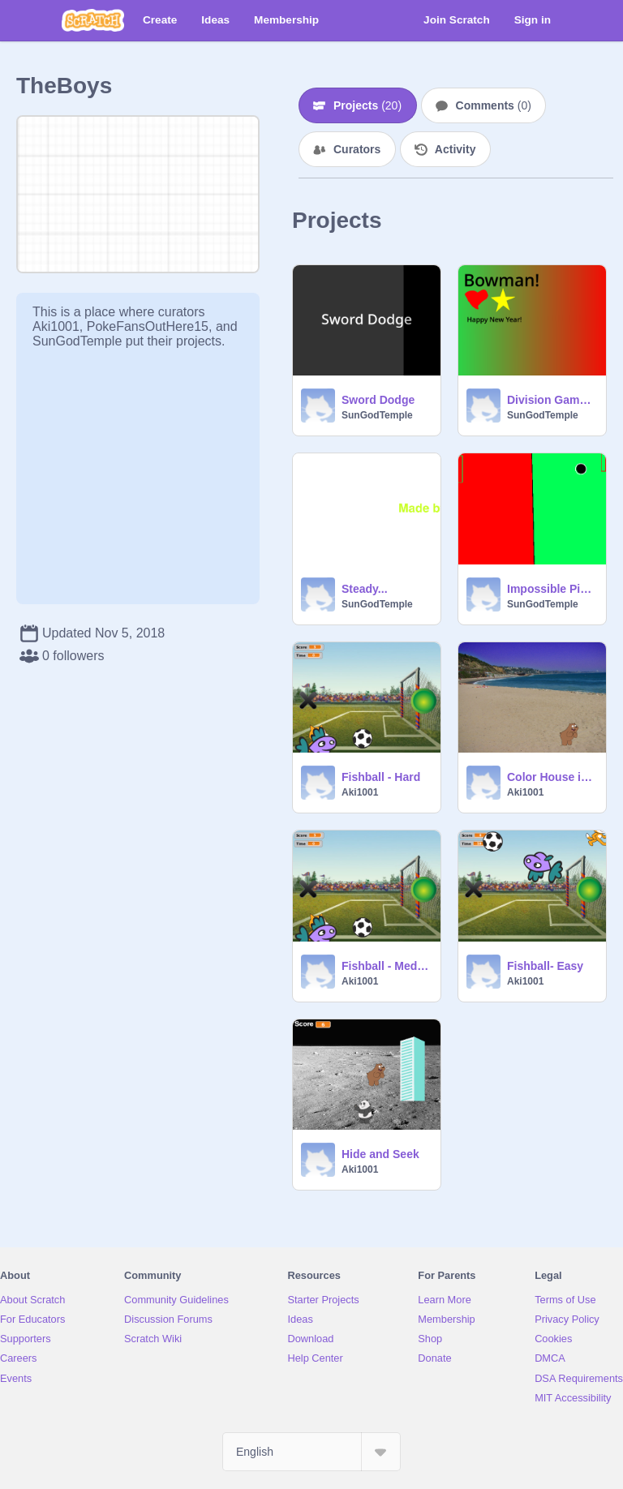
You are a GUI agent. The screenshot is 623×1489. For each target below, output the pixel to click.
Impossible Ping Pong (551, 588)
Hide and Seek (380, 1154)
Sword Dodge (378, 399)
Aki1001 (360, 792)
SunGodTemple (377, 415)
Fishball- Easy (545, 965)
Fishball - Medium (386, 965)
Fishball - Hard (381, 776)
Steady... (365, 588)
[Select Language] (311, 1451)
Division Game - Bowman (551, 399)
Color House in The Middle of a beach (551, 776)
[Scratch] (93, 20)
